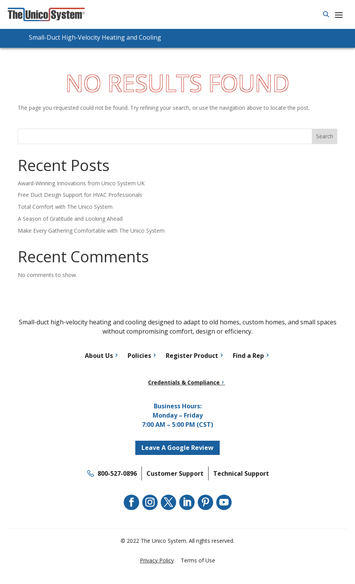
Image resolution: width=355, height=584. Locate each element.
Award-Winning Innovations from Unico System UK (81, 183)
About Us (99, 355)
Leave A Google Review (177, 447)
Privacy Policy (157, 560)
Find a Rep (248, 355)
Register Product (192, 355)
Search (324, 136)
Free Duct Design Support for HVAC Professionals (80, 194)
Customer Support (175, 473)
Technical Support (241, 473)
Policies (139, 355)
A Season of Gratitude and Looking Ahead (70, 218)
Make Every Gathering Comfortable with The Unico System (91, 230)
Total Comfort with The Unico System (65, 206)
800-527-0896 (117, 473)
